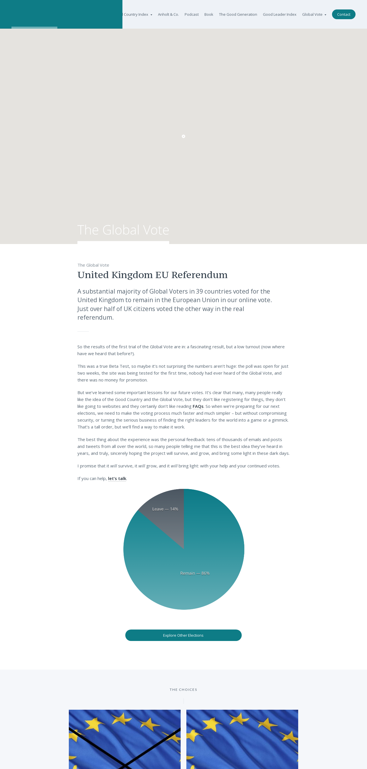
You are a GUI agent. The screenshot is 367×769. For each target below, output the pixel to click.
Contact (343, 14)
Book (208, 14)
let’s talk (117, 478)
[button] (183, 136)
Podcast (192, 14)
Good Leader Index (279, 14)
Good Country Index (132, 14)
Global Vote (314, 14)
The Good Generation (238, 14)
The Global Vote (123, 234)
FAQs (198, 406)
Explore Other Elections (183, 635)
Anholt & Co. (168, 14)
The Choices (183, 689)
